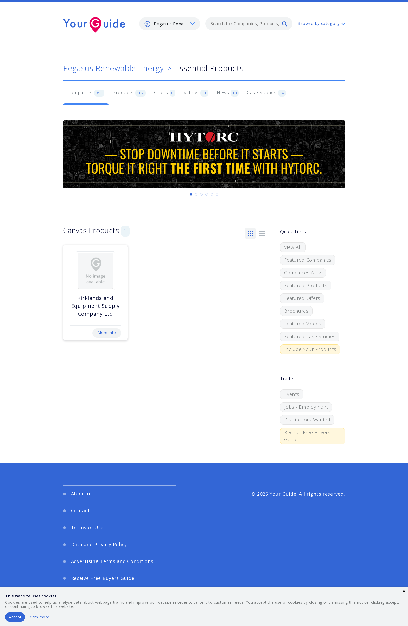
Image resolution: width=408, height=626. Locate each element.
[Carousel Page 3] (201, 194)
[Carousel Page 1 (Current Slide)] (191, 194)
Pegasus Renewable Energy (113, 68)
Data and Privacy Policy (99, 544)
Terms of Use (87, 527)
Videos (196, 93)
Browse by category (319, 23)
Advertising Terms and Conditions (112, 561)
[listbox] (169, 23)
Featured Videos (302, 324)
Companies (86, 93)
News (228, 93)
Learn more (38, 617)
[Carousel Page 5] (212, 194)
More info (107, 332)
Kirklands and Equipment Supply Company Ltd (95, 306)
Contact (80, 510)
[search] (284, 24)
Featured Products (305, 285)
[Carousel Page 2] (196, 194)
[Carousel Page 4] (206, 194)
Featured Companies (308, 260)
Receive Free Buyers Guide (307, 436)
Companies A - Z (303, 273)
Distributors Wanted (307, 420)
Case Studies (266, 93)
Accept (15, 617)
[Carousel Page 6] (217, 194)
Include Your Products (310, 349)
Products (129, 93)
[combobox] (248, 23)
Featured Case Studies (309, 336)
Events (291, 394)
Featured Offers (302, 298)
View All (293, 247)
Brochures (296, 311)
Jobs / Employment (306, 407)
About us (82, 493)
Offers (164, 93)
